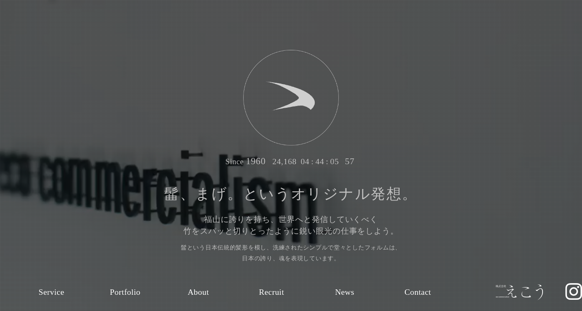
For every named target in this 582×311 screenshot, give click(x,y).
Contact (418, 292)
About (198, 292)
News (344, 292)
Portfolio (125, 292)
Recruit (271, 292)
